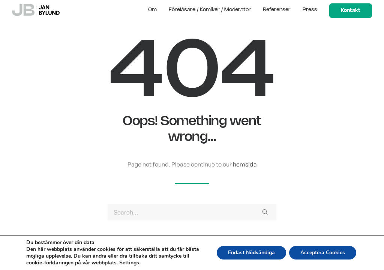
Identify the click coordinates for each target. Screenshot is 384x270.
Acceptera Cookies (322, 252)
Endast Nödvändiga (251, 252)
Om (152, 10)
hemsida (245, 164)
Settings (129, 263)
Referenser (277, 10)
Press (310, 10)
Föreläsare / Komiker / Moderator (210, 10)
